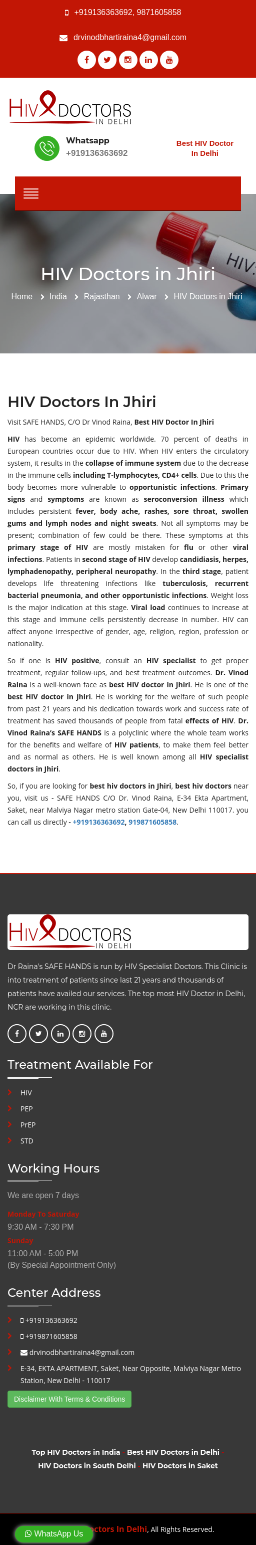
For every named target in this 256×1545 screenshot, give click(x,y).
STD (27, 1140)
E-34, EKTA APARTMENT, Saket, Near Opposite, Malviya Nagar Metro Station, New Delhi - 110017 (130, 1374)
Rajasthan (102, 296)
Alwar (147, 296)
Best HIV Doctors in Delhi (173, 1452)
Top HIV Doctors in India (76, 1452)
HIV (26, 1092)
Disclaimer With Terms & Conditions (69, 1399)
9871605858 (159, 12)
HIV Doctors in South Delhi (87, 1465)
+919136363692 (103, 12)
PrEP (28, 1124)
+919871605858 (49, 1336)
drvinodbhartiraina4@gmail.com (130, 37)
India (58, 296)
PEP (26, 1108)
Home (22, 296)
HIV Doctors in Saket (180, 1465)
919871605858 (152, 822)
